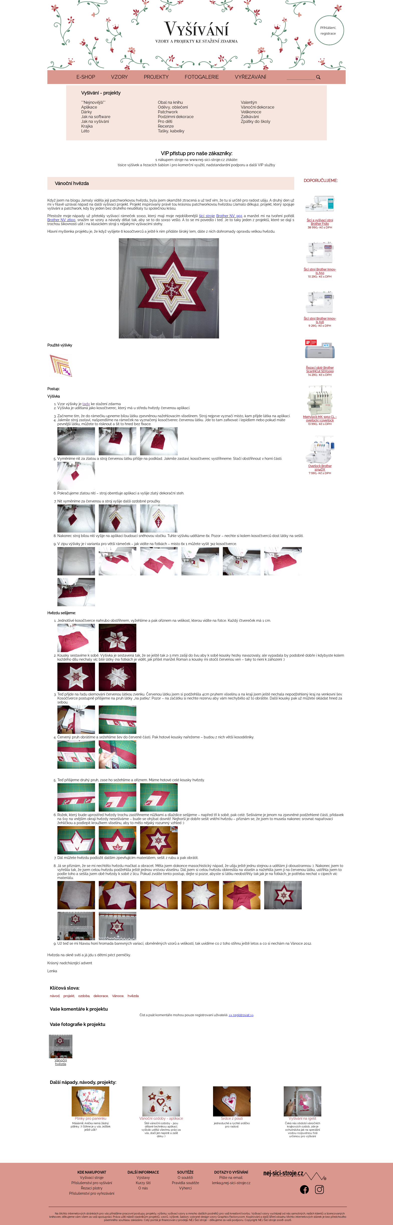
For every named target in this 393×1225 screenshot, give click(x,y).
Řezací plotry (92, 1188)
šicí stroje (207, 216)
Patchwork (168, 112)
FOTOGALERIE (202, 77)
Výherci (185, 1188)
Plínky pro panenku (90, 1118)
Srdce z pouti (232, 1118)
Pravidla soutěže (185, 1183)
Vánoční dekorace (257, 107)
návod (54, 996)
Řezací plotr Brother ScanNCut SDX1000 (320, 369)
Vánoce (118, 996)
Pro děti (165, 121)
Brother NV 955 (229, 216)
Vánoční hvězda (61, 1062)
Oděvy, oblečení (173, 107)
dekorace (100, 996)
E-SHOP (85, 77)
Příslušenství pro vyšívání (91, 1183)
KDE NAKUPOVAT (91, 1172)
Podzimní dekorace (175, 116)
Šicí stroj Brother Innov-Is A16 (320, 320)
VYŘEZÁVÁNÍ (250, 77)
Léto (85, 131)
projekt (68, 996)
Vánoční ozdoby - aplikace (161, 1118)
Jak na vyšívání (95, 121)
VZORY (119, 77)
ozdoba (83, 996)
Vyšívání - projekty (101, 93)
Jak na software (95, 116)
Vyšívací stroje (92, 1178)
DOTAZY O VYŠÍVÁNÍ (231, 1172)
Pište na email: (231, 1178)
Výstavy (143, 1178)
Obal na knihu (170, 102)
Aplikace (89, 107)
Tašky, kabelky (171, 131)
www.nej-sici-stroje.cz (207, 160)
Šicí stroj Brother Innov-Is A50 (320, 271)
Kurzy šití (143, 1183)
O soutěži (185, 1178)
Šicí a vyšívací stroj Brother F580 (320, 222)
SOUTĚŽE (185, 1172)
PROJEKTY (156, 77)
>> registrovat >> (241, 1015)
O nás (143, 1188)
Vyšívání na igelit (302, 1118)
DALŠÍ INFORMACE (143, 1172)
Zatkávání (250, 116)
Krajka (87, 126)
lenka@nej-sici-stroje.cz (231, 1183)
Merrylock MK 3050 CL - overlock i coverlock (320, 418)
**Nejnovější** (93, 102)
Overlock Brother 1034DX (320, 467)
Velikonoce (251, 112)
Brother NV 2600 (61, 220)
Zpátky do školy (255, 121)
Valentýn (249, 102)
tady (86, 404)
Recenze (166, 126)
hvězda (133, 996)
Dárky (86, 112)
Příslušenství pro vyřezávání (91, 1193)
